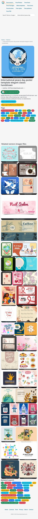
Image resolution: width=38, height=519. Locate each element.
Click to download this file (10, 92)
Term (16, 509)
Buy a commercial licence (8, 101)
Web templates (21, 5)
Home (3, 40)
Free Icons (30, 5)
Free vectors (9, 2)
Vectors (8, 40)
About (26, 509)
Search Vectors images (9, 15)
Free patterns (28, 8)
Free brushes (10, 8)
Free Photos (18, 2)
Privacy (21, 509)
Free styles (19, 8)
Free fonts (27, 2)
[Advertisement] (19, 28)
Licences (11, 509)
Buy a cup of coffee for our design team (12, 105)
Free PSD (8, 11)
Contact (31, 509)
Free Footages (10, 5)
